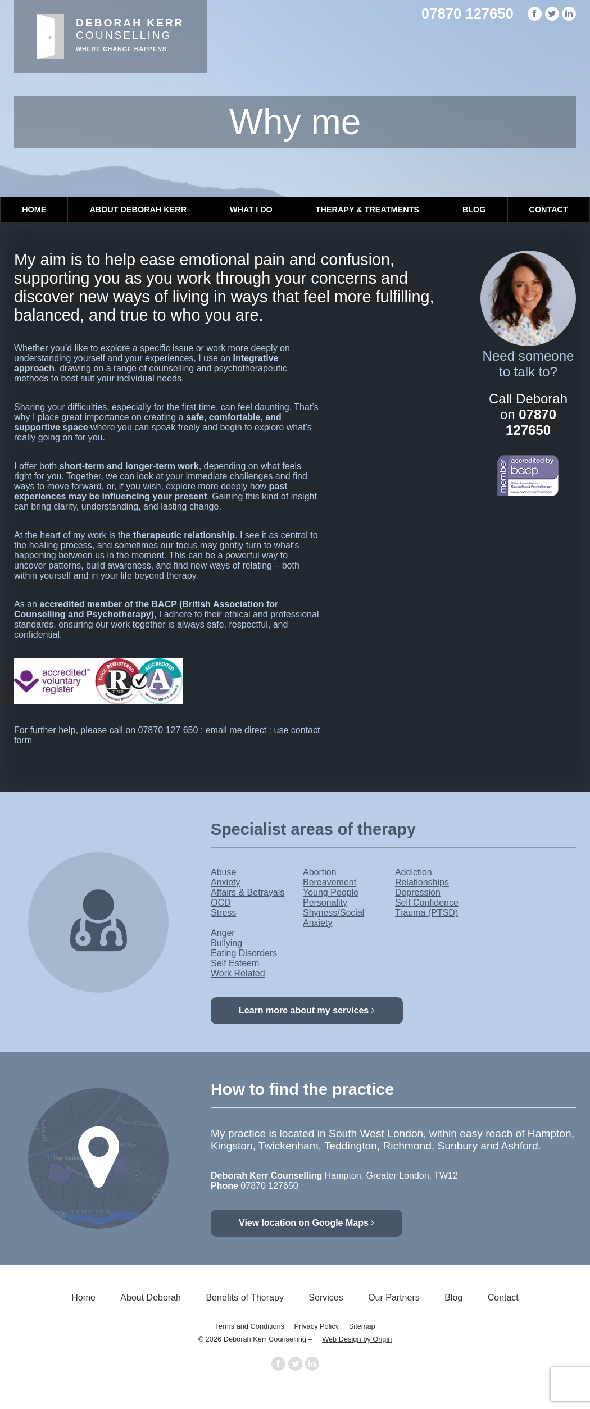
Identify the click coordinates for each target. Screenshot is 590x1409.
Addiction (413, 872)
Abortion (320, 872)
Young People (330, 892)
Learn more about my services (307, 1010)
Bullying (226, 943)
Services (325, 1297)
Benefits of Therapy (244, 1297)
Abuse (223, 872)
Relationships (422, 882)
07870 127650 (467, 13)
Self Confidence (427, 902)
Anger (223, 933)
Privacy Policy (316, 1326)
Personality (325, 902)
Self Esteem (235, 963)
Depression (418, 892)
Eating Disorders (244, 953)
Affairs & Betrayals (247, 892)
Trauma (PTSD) (426, 912)
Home (34, 209)
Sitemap (362, 1326)
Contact (548, 209)
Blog (474, 209)
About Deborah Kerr (138, 209)
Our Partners (394, 1297)
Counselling (130, 34)
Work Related (238, 973)
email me (224, 730)
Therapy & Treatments (367, 209)
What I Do (251, 209)
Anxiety (225, 882)
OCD (221, 902)
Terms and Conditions (249, 1326)
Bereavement (329, 882)
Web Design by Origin (357, 1339)
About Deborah (150, 1297)
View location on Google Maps (306, 1223)
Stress (223, 912)
